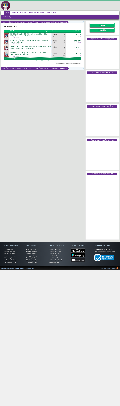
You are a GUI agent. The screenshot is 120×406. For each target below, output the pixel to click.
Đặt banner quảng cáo (10, 262)
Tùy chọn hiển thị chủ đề (42, 61)
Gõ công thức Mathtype (10, 260)
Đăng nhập (102, 30)
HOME (7, 13)
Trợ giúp (113, 268)
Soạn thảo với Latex (9, 253)
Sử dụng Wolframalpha (10, 256)
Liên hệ (108, 268)
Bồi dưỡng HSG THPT (55, 249)
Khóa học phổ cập (54, 262)
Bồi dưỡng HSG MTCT (55, 253)
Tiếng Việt (103, 268)
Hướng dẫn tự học (31, 249)
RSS (117, 268)
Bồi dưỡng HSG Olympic (55, 260)
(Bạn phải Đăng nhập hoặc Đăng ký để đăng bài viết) (68, 63)
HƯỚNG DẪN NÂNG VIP (19, 13)
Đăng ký (102, 25)
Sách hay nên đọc (31, 253)
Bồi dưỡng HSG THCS (55, 251)
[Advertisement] (102, 53)
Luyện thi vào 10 (53, 258)
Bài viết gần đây (7, 17)
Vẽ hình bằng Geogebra (10, 258)
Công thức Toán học (9, 251)
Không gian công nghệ (32, 256)
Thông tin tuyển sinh (31, 251)
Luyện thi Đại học (53, 256)
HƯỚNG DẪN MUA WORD (36, 13)
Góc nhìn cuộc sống (31, 260)
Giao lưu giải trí (30, 258)
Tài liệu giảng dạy (8, 249)
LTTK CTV (12, 37)
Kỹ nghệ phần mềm (31, 262)
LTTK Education (34, 266)
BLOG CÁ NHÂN (51, 13)
